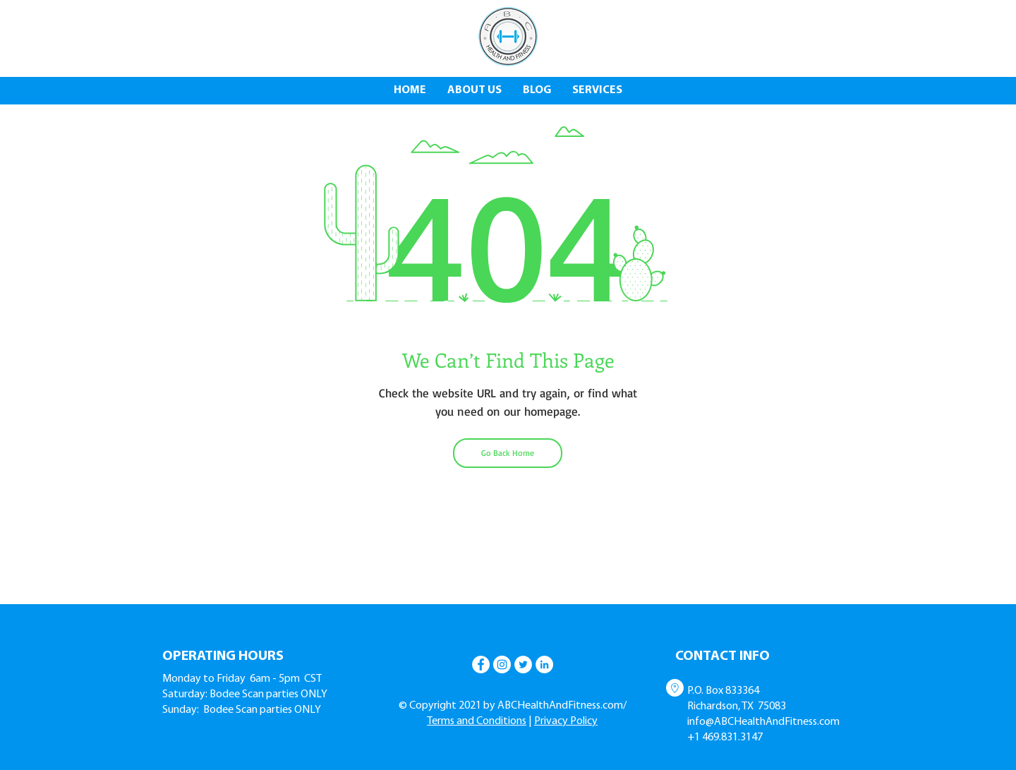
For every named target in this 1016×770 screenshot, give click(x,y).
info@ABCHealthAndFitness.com (763, 722)
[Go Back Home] (507, 453)
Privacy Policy (566, 721)
